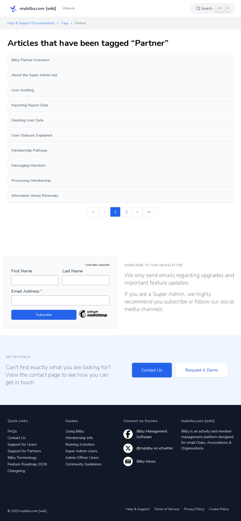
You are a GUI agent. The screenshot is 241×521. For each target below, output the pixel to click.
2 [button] (126, 211)
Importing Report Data (29, 105)
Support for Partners (24, 451)
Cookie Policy (219, 509)
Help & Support (137, 509)
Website (69, 8)
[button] (137, 212)
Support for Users (22, 444)
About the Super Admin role (34, 75)
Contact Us (152, 370)
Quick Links (18, 421)
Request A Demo (201, 370)
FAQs (12, 431)
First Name (21, 271)
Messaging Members (28, 165)
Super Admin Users (81, 451)
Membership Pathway (29, 150)
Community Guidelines (83, 464)
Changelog (16, 470)
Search (213, 8)
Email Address (26, 291)
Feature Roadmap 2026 (27, 464)
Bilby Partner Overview (30, 60)
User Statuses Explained (31, 135)
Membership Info (79, 437)
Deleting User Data (27, 120)
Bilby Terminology (22, 457)
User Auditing (22, 90)
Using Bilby (74, 431)
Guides (71, 421)
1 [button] (115, 211)
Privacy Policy (194, 509)
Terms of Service (166, 509)
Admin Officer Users (82, 457)
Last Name (72, 271)
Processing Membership (31, 180)
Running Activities (80, 444)
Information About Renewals (34, 195)
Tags (64, 23)
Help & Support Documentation (31, 23)
